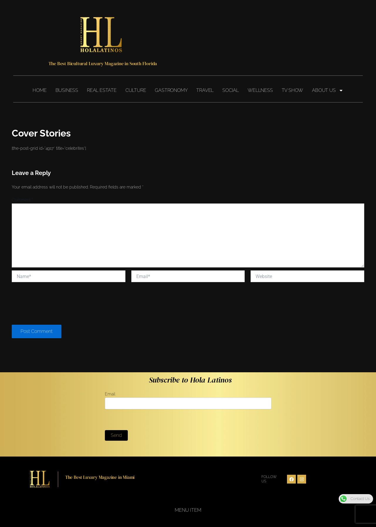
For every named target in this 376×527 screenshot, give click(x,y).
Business (67, 90)
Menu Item (188, 510)
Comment (22, 200)
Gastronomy (171, 90)
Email (188, 400)
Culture (135, 90)
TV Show (292, 90)
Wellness (260, 90)
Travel (205, 90)
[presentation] (56, 303)
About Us (327, 90)
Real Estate (102, 90)
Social (230, 90)
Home (39, 90)
